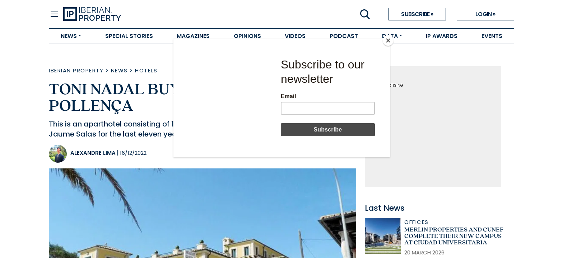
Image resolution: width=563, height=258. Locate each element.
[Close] (388, 40)
